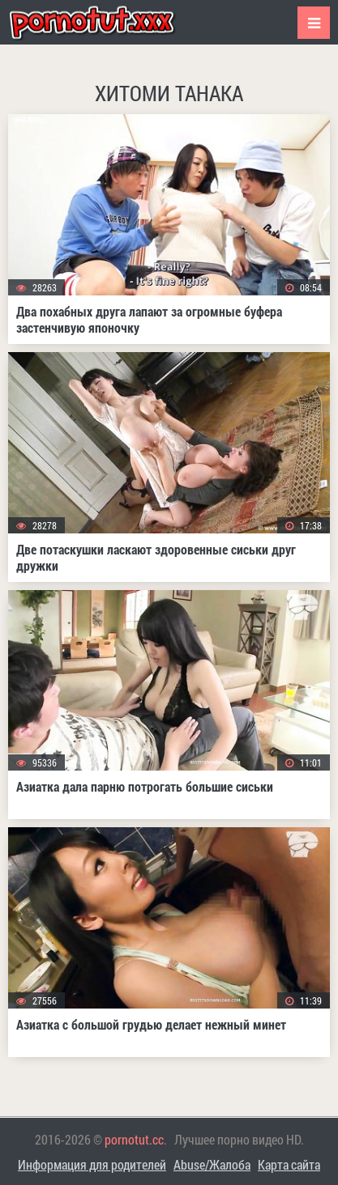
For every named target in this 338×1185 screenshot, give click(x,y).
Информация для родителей (92, 1164)
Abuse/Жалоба (211, 1164)
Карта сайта (289, 1164)
